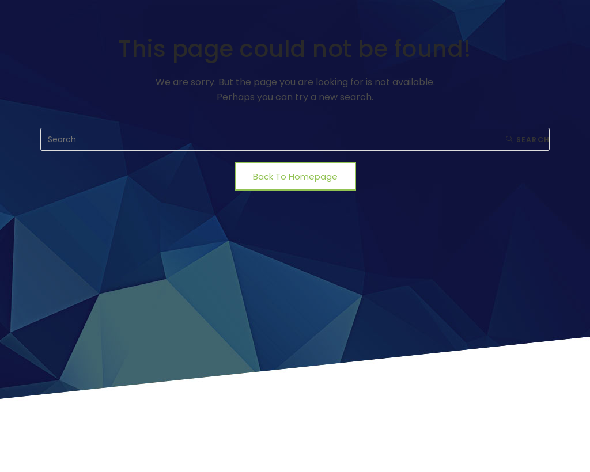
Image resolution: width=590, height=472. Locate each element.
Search (528, 139)
